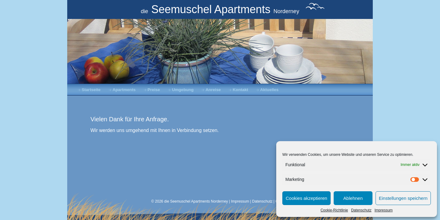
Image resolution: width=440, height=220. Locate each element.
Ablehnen (353, 198)
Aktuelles (269, 89)
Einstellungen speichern (403, 198)
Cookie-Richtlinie (334, 210)
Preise (154, 89)
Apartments (124, 89)
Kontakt (240, 89)
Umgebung (183, 89)
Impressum (384, 210)
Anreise (213, 89)
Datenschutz (361, 210)
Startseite (91, 89)
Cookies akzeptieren (306, 198)
